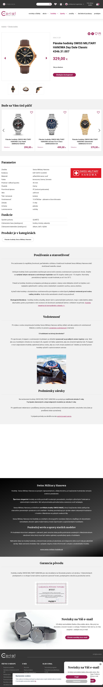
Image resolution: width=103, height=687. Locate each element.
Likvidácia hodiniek (9, 684)
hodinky (53, 13)
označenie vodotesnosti (58, 328)
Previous (3, 130)
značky (71, 13)
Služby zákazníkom (30, 672)
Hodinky (3, 26)
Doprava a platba (8, 667)
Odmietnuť (76, 681)
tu (35, 681)
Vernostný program (51, 667)
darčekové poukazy (85, 13)
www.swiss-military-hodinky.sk (51, 549)
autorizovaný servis (64, 416)
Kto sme (26, 667)
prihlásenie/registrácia (75, 4)
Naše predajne (28, 670)
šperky (62, 13)
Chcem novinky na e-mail (77, 637)
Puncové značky (8, 679)
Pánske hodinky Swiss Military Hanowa (18, 239)
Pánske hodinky (13, 26)
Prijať (77, 677)
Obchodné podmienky (10, 677)
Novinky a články (8, 682)
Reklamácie (7, 674)
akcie (44, 13)
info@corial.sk (10, 4)
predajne (97, 13)
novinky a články (34, 13)
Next (99, 130)
